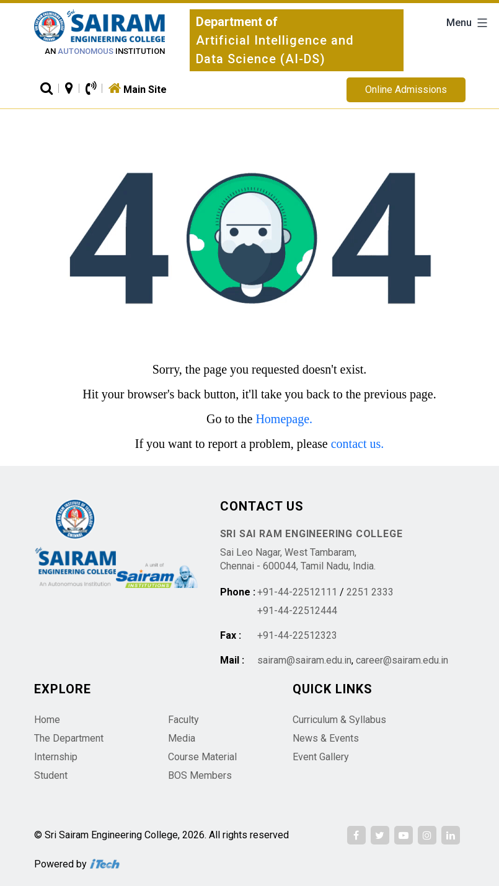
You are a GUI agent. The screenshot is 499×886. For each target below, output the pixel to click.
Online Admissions (406, 89)
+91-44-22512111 (297, 592)
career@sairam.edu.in (402, 660)
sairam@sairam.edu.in (304, 660)
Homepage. (283, 419)
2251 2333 (370, 592)
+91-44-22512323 (297, 635)
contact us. (357, 443)
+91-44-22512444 (297, 610)
